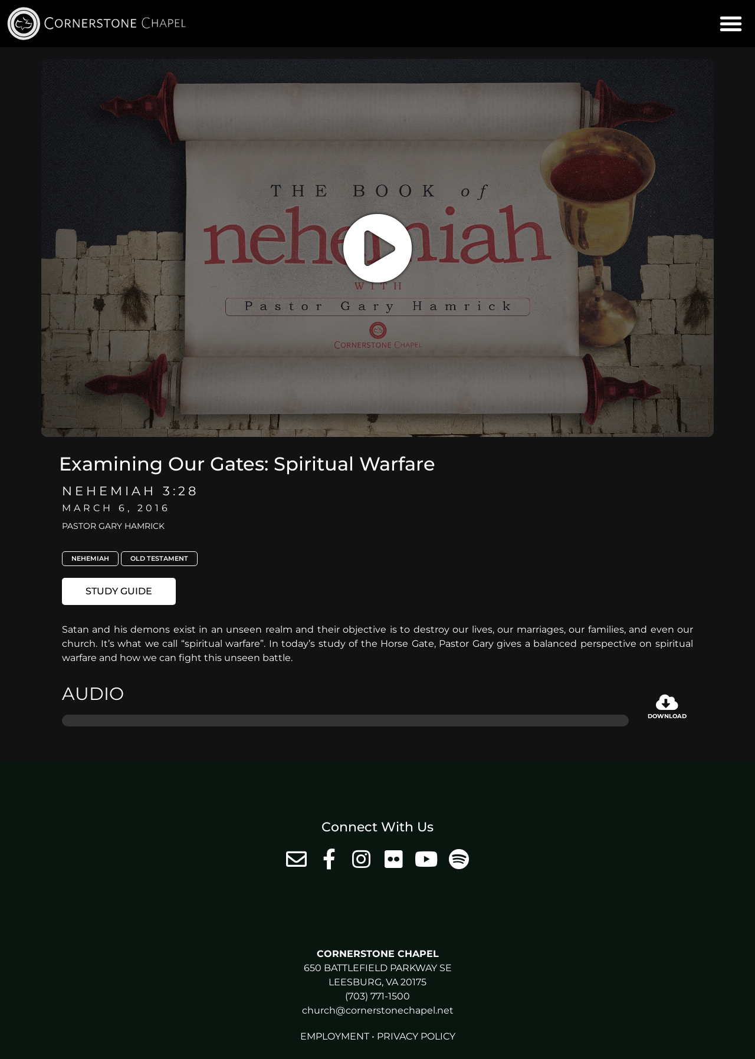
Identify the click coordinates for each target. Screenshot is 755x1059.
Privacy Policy (416, 1036)
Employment (334, 1036)
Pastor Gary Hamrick (113, 526)
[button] (731, 23)
